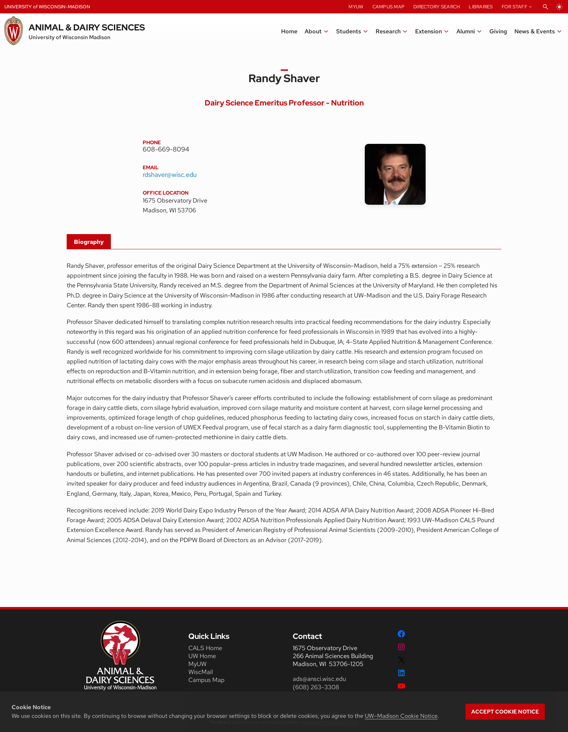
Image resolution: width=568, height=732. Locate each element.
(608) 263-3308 (317, 687)
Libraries (481, 7)
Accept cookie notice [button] (505, 711)
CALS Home (205, 648)
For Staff (514, 7)
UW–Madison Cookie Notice (401, 716)
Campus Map (388, 7)
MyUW (355, 7)
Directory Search (436, 7)
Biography (89, 242)
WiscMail (200, 672)
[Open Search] (545, 7)
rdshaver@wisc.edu (170, 174)
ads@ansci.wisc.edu (319, 679)
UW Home (202, 656)
